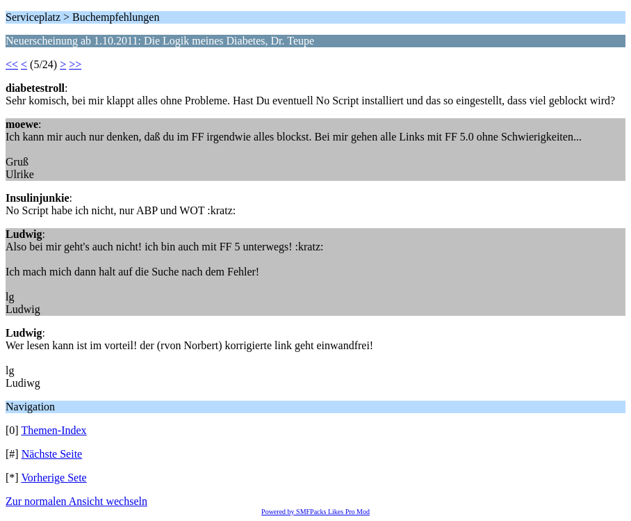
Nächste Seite (52, 454)
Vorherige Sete (53, 477)
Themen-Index (53, 430)
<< (12, 64)
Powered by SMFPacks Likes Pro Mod (315, 511)
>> (75, 64)
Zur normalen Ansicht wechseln (76, 501)
